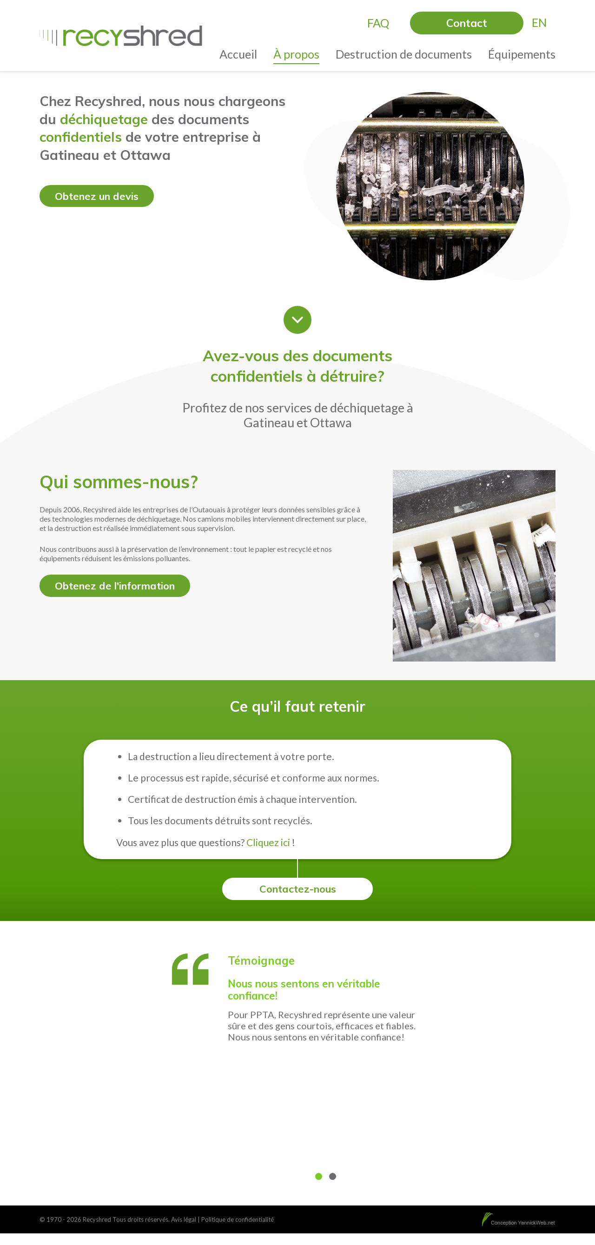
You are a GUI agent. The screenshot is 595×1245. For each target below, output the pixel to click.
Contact (466, 23)
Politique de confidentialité (237, 1220)
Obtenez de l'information (118, 586)
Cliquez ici (268, 842)
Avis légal (183, 1220)
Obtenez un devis (99, 196)
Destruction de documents (404, 54)
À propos (296, 54)
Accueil (238, 54)
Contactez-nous (297, 889)
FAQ (378, 23)
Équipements (521, 54)
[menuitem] (539, 23)
